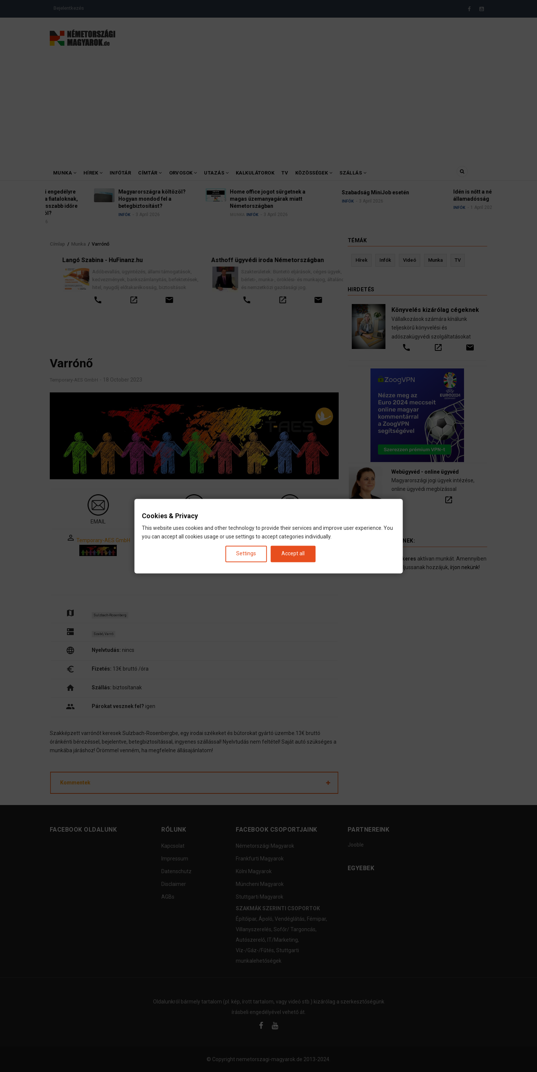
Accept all (293, 554)
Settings (246, 554)
